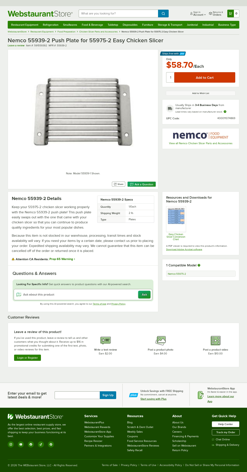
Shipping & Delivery (225, 444)
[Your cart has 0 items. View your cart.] (233, 13)
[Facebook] (31, 444)
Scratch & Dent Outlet (140, 427)
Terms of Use (99, 304)
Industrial (208, 24)
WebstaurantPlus (94, 422)
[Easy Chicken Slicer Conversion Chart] (176, 223)
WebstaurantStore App (97, 431)
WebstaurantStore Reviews (143, 445)
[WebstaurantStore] (39, 417)
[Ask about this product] (83, 294)
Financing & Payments (185, 436)
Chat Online (221, 439)
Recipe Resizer (93, 441)
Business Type (227, 24)
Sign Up (107, 395)
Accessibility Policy (171, 465)
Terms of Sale (110, 465)
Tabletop (113, 24)
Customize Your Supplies (99, 436)
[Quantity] (170, 77)
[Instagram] (11, 444)
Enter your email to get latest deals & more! (27, 395)
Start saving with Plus (153, 398)
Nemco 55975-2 (177, 274)
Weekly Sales (135, 431)
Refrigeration (50, 24)
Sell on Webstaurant (184, 445)
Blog (130, 422)
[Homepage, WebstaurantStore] (40, 14)
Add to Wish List (200, 93)
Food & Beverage (92, 24)
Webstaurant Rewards (97, 427)
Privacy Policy (118, 304)
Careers (177, 431)
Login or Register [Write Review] (27, 357)
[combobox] (118, 13)
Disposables (130, 24)
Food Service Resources (142, 441)
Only (169, 59)
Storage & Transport (170, 24)
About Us (178, 422)
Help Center (225, 424)
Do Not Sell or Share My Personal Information (212, 465)
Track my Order (225, 432)
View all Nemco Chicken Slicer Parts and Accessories (201, 143)
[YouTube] (21, 444)
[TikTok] (41, 444)
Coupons (132, 436)
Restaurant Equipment (24, 24)
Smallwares (70, 24)
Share (119, 184)
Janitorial (192, 24)
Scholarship (179, 441)
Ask (144, 294)
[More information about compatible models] (198, 265)
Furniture (147, 24)
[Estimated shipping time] (225, 111)
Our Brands (179, 427)
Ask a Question (141, 184)
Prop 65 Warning (61, 259)
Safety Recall (134, 450)
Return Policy (180, 450)
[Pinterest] (51, 444)
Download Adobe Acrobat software (184, 249)
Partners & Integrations (98, 445)
